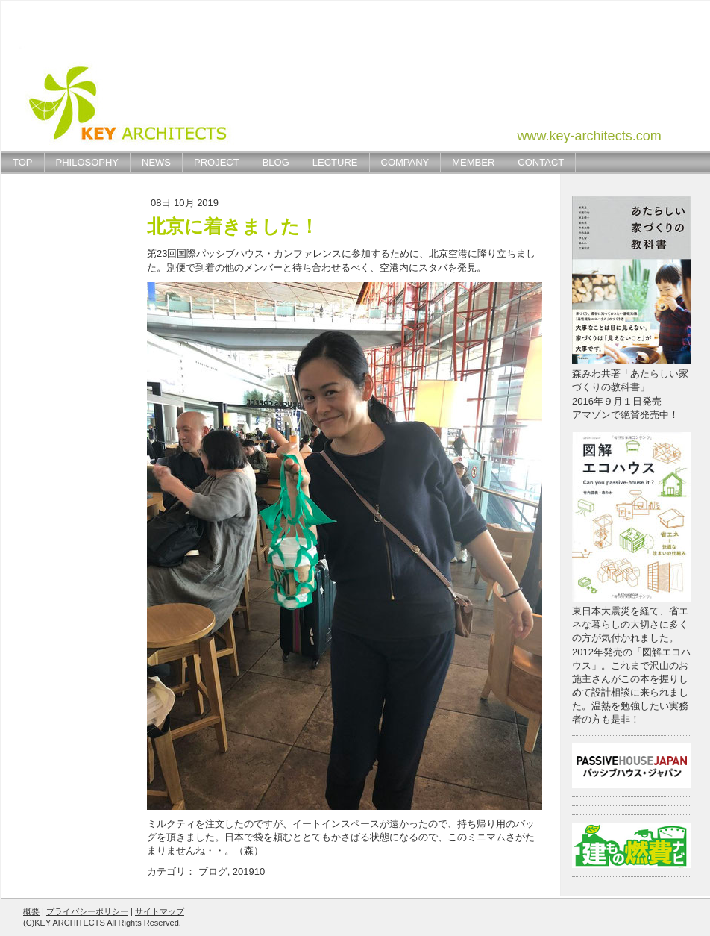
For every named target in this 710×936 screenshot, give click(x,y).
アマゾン (591, 414)
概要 (31, 911)
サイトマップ (159, 911)
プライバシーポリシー (87, 911)
